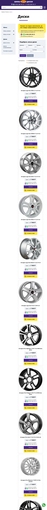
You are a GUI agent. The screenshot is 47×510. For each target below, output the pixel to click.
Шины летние (6, 34)
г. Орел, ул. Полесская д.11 (9, 490)
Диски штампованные (7, 46)
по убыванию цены (32, 62)
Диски (5, 39)
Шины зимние (7, 31)
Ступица (35, 49)
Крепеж (38, 45)
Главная (3, 12)
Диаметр (22, 45)
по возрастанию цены (32, 60)
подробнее (25, 90)
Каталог (7, 12)
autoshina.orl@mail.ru (28, 36)
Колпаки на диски (7, 51)
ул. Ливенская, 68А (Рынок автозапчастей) (35, 490)
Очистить (31, 55)
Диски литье (6, 42)
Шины (5, 27)
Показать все (40, 477)
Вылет (21, 49)
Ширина (30, 45)
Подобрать (23, 55)
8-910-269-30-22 (30, 34)
